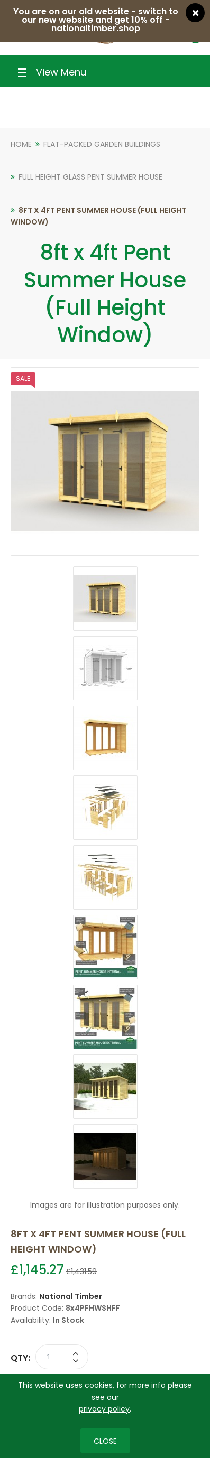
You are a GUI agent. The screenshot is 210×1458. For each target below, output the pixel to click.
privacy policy (104, 1409)
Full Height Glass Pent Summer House (90, 177)
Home (21, 144)
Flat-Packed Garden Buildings (101, 144)
